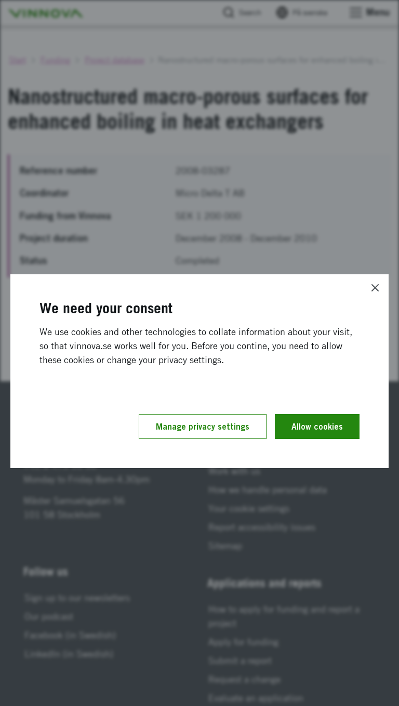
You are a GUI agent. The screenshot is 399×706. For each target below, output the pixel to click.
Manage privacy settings (202, 426)
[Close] (375, 287)
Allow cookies (317, 426)
